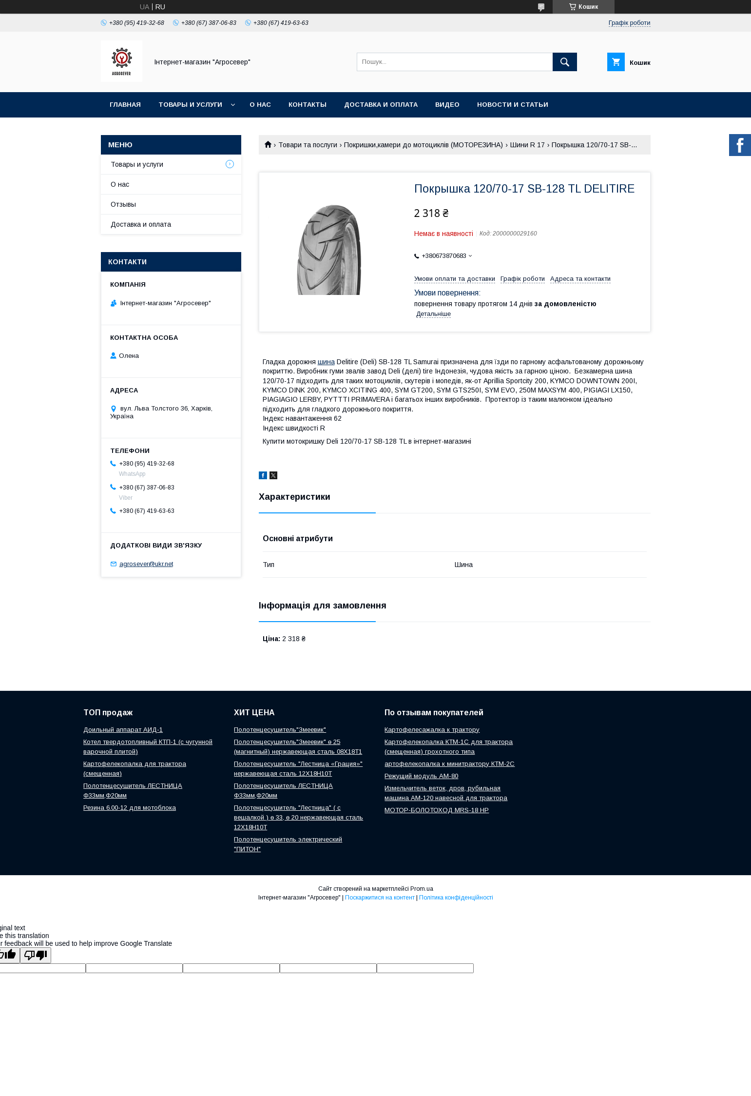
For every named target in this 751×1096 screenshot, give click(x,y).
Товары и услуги (190, 104)
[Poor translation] (35, 955)
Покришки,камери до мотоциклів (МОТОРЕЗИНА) (423, 145)
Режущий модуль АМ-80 (421, 776)
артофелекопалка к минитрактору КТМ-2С (450, 763)
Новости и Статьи (512, 104)
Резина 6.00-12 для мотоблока (129, 807)
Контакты (308, 104)
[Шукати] (565, 62)
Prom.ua (421, 888)
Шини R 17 (527, 145)
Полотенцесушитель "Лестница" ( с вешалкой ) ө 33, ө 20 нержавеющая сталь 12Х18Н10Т (298, 817)
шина (326, 362)
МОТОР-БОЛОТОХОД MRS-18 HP (437, 810)
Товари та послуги (307, 145)
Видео (447, 104)
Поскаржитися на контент (380, 897)
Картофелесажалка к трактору (432, 729)
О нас (260, 104)
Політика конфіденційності (456, 897)
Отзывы (123, 204)
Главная (125, 104)
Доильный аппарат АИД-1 (123, 729)
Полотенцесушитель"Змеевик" (280, 729)
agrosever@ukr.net (146, 564)
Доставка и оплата (381, 104)
